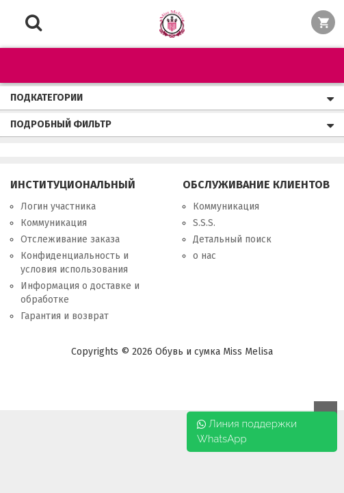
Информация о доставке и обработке (80, 292)
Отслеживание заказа (70, 239)
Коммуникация (54, 223)
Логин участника (58, 206)
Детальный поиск (232, 239)
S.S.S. (204, 223)
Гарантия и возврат (65, 316)
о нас (204, 256)
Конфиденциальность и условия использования (75, 262)
